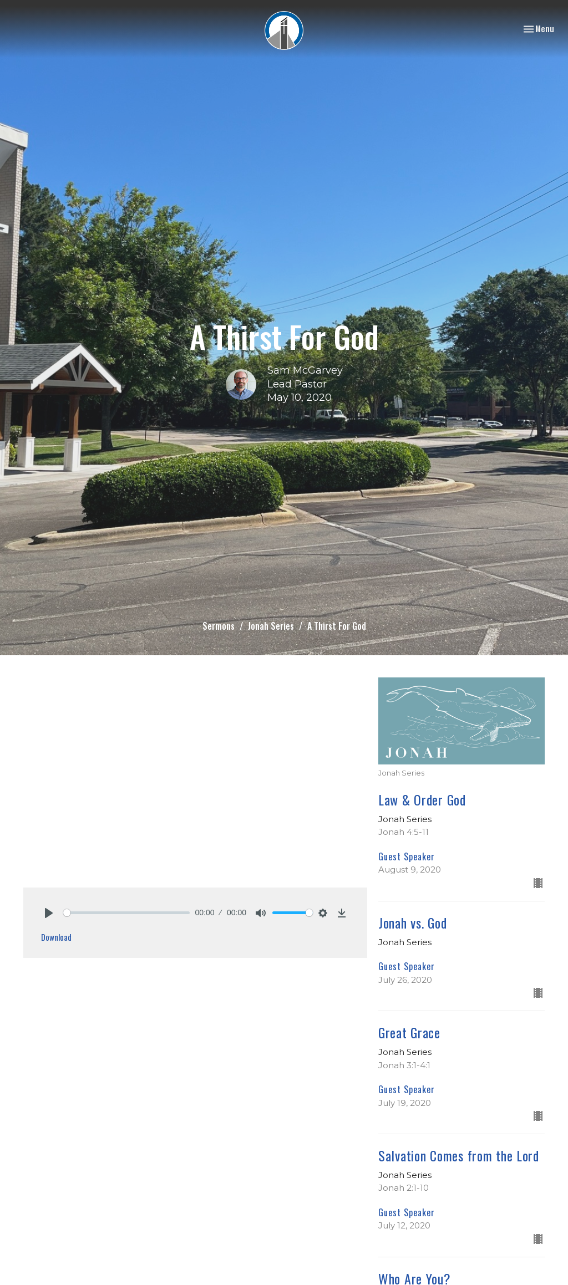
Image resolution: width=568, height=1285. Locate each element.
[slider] (126, 912)
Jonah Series (271, 626)
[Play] (49, 913)
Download (56, 937)
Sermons (218, 626)
